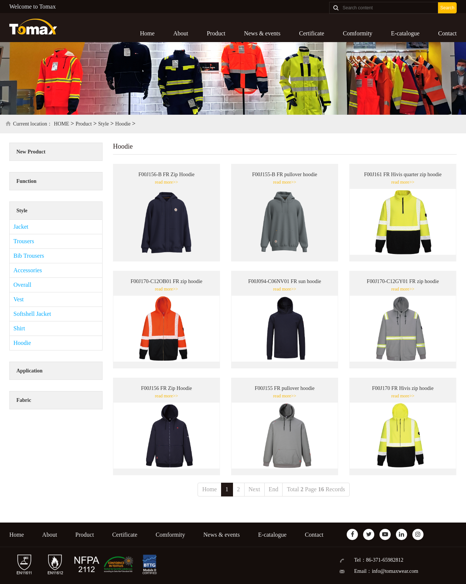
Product (216, 33)
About (180, 33)
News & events (262, 33)
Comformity (357, 33)
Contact (447, 33)
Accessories (27, 270)
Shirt (19, 328)
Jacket (20, 226)
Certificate (311, 33)
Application (29, 371)
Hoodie (122, 124)
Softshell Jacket (32, 314)
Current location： (32, 124)
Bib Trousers (28, 256)
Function (26, 181)
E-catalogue (405, 33)
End (273, 489)
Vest (18, 299)
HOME (61, 124)
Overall (22, 285)
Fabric (23, 400)
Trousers (23, 241)
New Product (30, 152)
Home (147, 33)
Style (103, 124)
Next (254, 489)
